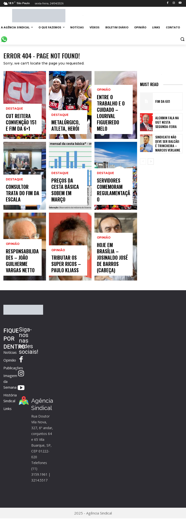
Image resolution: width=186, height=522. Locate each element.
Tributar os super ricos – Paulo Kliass (66, 268)
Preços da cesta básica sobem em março (64, 197)
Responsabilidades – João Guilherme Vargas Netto (21, 268)
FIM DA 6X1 (161, 102)
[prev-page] (143, 163)
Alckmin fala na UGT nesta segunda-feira (167, 123)
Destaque (14, 116)
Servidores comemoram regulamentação (110, 197)
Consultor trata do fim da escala (22, 199)
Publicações (13, 369)
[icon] (4, 36)
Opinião (12, 257)
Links (7, 409)
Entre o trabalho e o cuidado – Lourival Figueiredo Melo (113, 124)
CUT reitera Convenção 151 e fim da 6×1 (21, 126)
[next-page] (151, 163)
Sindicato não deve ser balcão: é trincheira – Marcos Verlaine (168, 144)
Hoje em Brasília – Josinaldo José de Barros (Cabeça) (112, 268)
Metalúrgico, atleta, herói (62, 128)
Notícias (10, 353)
